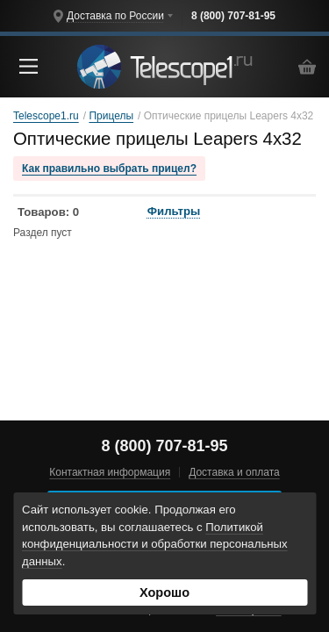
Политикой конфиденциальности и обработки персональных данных (155, 545)
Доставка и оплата (234, 472)
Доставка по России (115, 16)
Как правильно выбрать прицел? (109, 168)
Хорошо (164, 592)
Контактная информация (109, 472)
